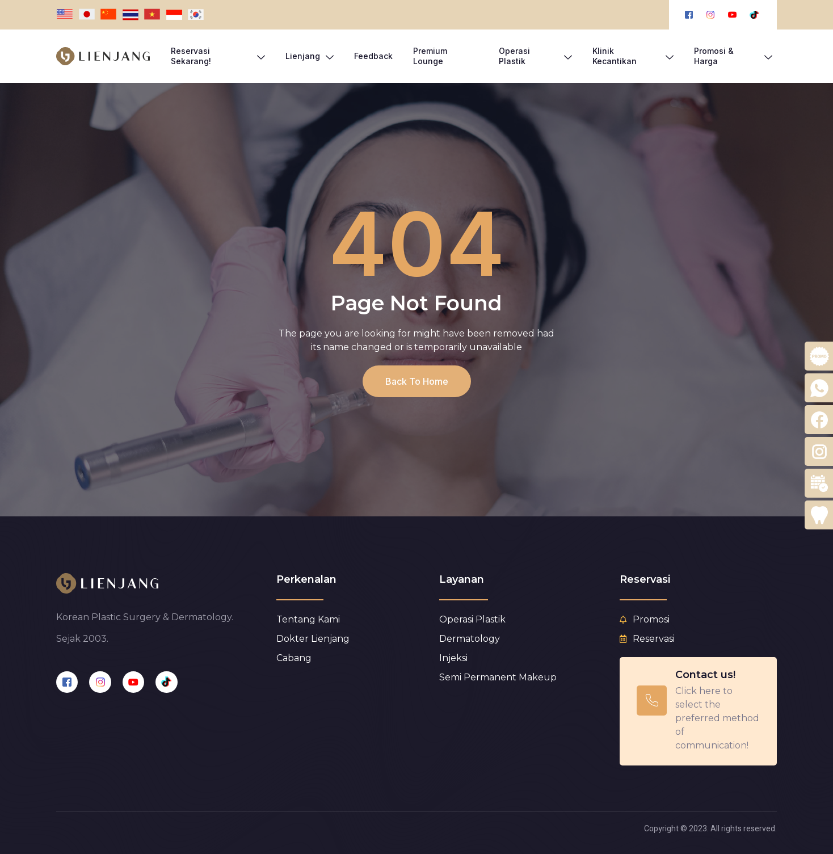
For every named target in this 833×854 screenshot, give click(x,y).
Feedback (373, 56)
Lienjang (309, 56)
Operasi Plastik (535, 56)
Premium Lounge (430, 56)
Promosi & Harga (733, 56)
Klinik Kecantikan (632, 56)
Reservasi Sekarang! (218, 56)
